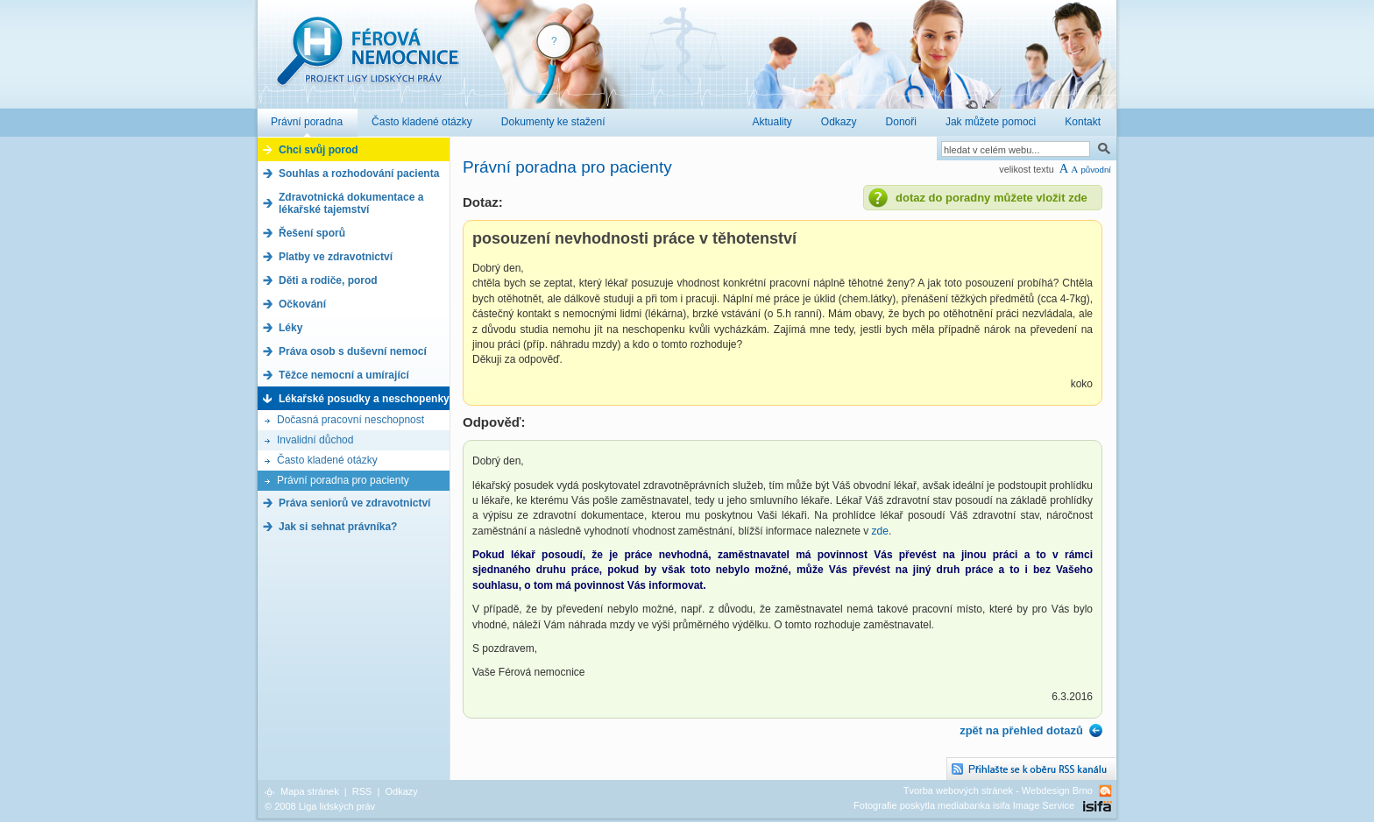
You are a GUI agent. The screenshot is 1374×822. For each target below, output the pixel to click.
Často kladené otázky (327, 460)
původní (1095, 169)
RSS (362, 791)
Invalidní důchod (315, 440)
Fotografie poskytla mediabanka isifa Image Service (963, 805)
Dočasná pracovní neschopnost (350, 420)
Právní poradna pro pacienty (343, 480)
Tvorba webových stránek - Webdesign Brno (998, 790)
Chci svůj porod (318, 150)
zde (880, 531)
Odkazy (401, 791)
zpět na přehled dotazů (1021, 730)
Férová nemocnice (367, 60)
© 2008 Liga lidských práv (320, 806)
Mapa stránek (309, 791)
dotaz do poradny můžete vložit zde (991, 197)
